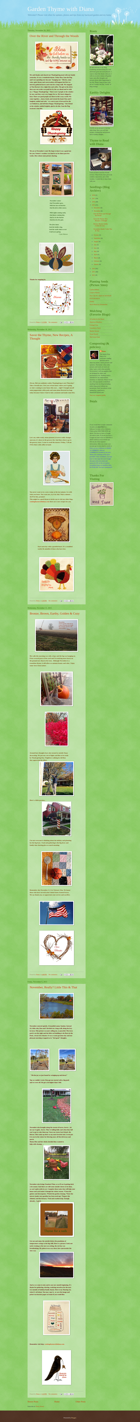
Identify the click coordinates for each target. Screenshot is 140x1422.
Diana (104, 351)
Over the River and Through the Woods (54, 36)
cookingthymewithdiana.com (39, 501)
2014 (93, 268)
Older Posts (81, 1402)
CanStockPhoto (94, 289)
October (96, 235)
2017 (93, 198)
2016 (93, 202)
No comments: (53, 322)
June (95, 248)
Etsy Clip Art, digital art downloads (100, 295)
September (97, 238)
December (97, 208)
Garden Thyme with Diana (61, 8)
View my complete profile (98, 395)
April (96, 254)
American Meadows (96, 322)
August (96, 241)
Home (56, 1402)
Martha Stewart (94, 331)
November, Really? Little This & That (53, 987)
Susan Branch (94, 334)
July (95, 245)
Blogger (73, 1418)
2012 (93, 275)
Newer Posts (33, 1402)
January (96, 264)
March (96, 258)
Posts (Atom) (40, 1406)
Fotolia (92, 301)
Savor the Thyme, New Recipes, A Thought (100, 219)
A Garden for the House (97, 319)
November (97, 211)
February (97, 261)
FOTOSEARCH (95, 298)
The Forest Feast (95, 337)
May (95, 251)
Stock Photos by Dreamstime (98, 304)
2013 (93, 272)
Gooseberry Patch (95, 328)
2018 (93, 195)
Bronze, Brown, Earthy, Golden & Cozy (55, 613)
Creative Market (95, 292)
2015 (93, 205)
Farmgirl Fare (94, 325)
